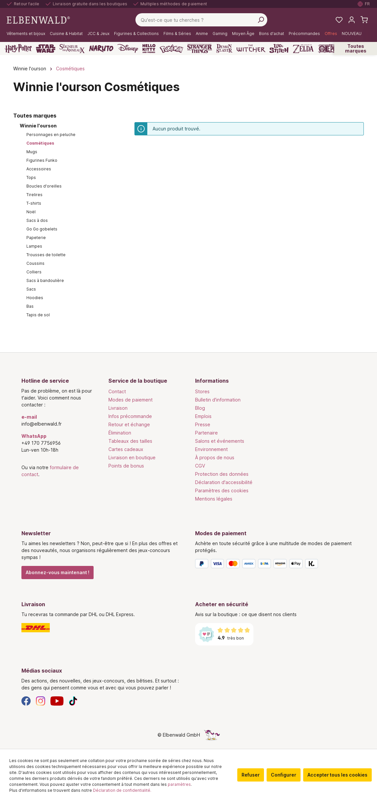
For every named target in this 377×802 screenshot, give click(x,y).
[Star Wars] (45, 48)
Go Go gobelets (41, 229)
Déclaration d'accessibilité (223, 482)
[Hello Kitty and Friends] (149, 48)
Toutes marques (355, 48)
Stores (202, 391)
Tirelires (34, 194)
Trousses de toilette (46, 254)
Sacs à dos (37, 220)
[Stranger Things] (199, 48)
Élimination (119, 433)
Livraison (118, 408)
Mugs (31, 151)
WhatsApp (33, 436)
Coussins (35, 263)
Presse (202, 424)
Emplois (203, 416)
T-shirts (33, 203)
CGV (200, 466)
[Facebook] (26, 700)
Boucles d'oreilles (44, 186)
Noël (31, 211)
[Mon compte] (351, 19)
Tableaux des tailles (130, 441)
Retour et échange (129, 424)
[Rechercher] (261, 20)
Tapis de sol (38, 314)
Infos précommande (130, 416)
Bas (30, 306)
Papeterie (36, 237)
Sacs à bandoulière (45, 280)
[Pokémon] (171, 48)
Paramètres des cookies (221, 490)
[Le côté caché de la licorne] (212, 735)
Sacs (31, 289)
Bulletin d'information (218, 399)
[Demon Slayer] (224, 48)
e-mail (29, 417)
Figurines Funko (41, 160)
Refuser (251, 775)
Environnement (211, 449)
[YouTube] (57, 700)
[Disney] (127, 48)
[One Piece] (330, 48)
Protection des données (221, 474)
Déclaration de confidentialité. (122, 790)
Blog (200, 408)
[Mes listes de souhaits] (339, 19)
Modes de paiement (130, 399)
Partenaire (206, 433)
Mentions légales (213, 499)
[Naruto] (101, 48)
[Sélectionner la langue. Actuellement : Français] (364, 4)
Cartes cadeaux (125, 449)
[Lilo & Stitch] (279, 48)
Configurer (283, 775)
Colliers (34, 271)
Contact (117, 391)
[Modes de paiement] (275, 565)
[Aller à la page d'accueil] (38, 19)
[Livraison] (101, 627)
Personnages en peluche (50, 134)
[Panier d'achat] (364, 19)
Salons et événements (219, 441)
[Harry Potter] (18, 48)
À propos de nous (214, 457)
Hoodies (34, 297)
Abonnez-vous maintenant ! (57, 572)
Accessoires (38, 168)
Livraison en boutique (132, 457)
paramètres (179, 784)
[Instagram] (40, 700)
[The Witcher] (251, 48)
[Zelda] (303, 48)
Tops (31, 177)
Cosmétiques (40, 143)
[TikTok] (73, 700)
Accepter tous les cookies (337, 775)
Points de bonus (126, 466)
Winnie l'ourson (38, 125)
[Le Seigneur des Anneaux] (72, 48)
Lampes (34, 246)
